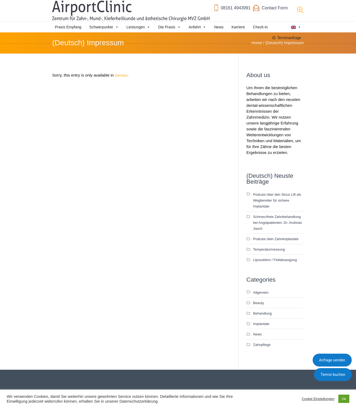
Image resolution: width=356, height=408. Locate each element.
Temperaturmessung (269, 249)
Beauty (258, 303)
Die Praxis (169, 27)
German (121, 75)
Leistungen (138, 27)
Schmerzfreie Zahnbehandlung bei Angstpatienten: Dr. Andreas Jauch (277, 223)
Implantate (261, 324)
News (219, 27)
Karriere (238, 27)
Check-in (260, 27)
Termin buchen (332, 374)
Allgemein (260, 292)
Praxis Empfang (68, 27)
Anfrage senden (332, 360)
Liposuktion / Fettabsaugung (275, 260)
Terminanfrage (289, 38)
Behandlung (262, 313)
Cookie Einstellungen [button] (318, 399)
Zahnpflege (262, 345)
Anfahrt (197, 27)
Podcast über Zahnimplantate (276, 239)
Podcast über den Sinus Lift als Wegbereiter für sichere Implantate (277, 200)
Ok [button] (344, 399)
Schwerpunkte (104, 27)
